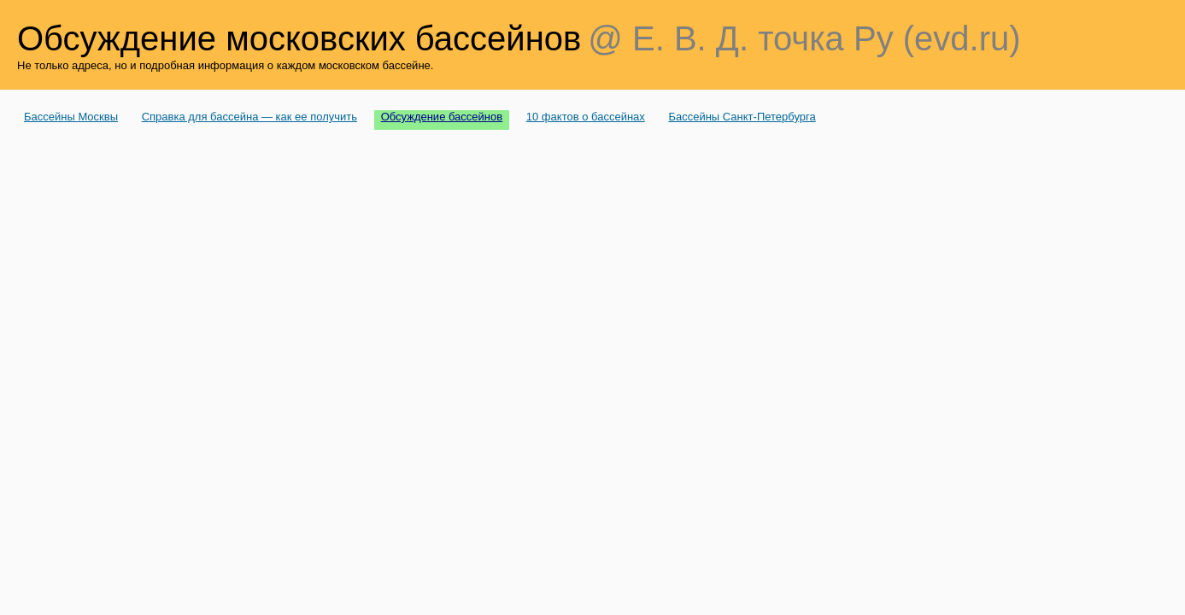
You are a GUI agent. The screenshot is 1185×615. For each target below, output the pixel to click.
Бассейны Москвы (71, 116)
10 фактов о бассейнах (585, 116)
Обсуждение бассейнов (442, 116)
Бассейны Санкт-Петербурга (741, 116)
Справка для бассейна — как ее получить (249, 116)
